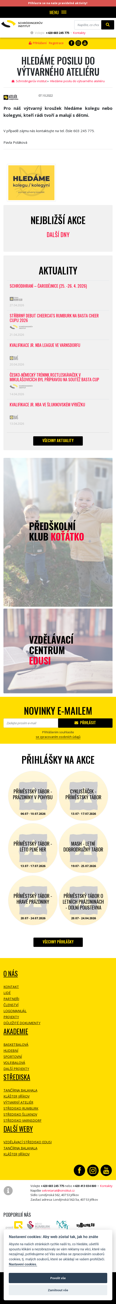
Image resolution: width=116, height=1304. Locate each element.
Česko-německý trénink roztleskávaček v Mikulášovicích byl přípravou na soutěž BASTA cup (54, 377)
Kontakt (11, 987)
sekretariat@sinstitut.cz (58, 1190)
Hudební (10, 1050)
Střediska (16, 1077)
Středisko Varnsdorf (22, 1120)
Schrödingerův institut (29, 81)
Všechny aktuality (58, 440)
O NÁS (10, 973)
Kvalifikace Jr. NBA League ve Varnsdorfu (45, 345)
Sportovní (12, 1056)
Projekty (11, 1017)
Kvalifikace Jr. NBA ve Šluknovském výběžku (47, 405)
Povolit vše (58, 1278)
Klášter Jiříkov (16, 1096)
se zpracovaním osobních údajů (58, 737)
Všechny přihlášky (58, 942)
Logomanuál (15, 1011)
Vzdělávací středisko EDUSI (27, 1142)
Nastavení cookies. (23, 1264)
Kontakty (79, 33)
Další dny (58, 234)
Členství (10, 1005)
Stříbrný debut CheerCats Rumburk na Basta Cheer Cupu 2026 (54, 318)
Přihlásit (85, 722)
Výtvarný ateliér (18, 1102)
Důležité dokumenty (21, 1023)
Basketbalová (15, 1044)
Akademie (15, 1031)
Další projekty (16, 1068)
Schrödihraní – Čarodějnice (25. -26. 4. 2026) (48, 286)
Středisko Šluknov (20, 1114)
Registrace (56, 43)
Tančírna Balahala (20, 1090)
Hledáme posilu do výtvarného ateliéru (77, 81)
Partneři (11, 999)
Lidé (7, 993)
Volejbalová (14, 1062)
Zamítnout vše (58, 1290)
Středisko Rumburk (20, 1108)
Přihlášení (38, 43)
